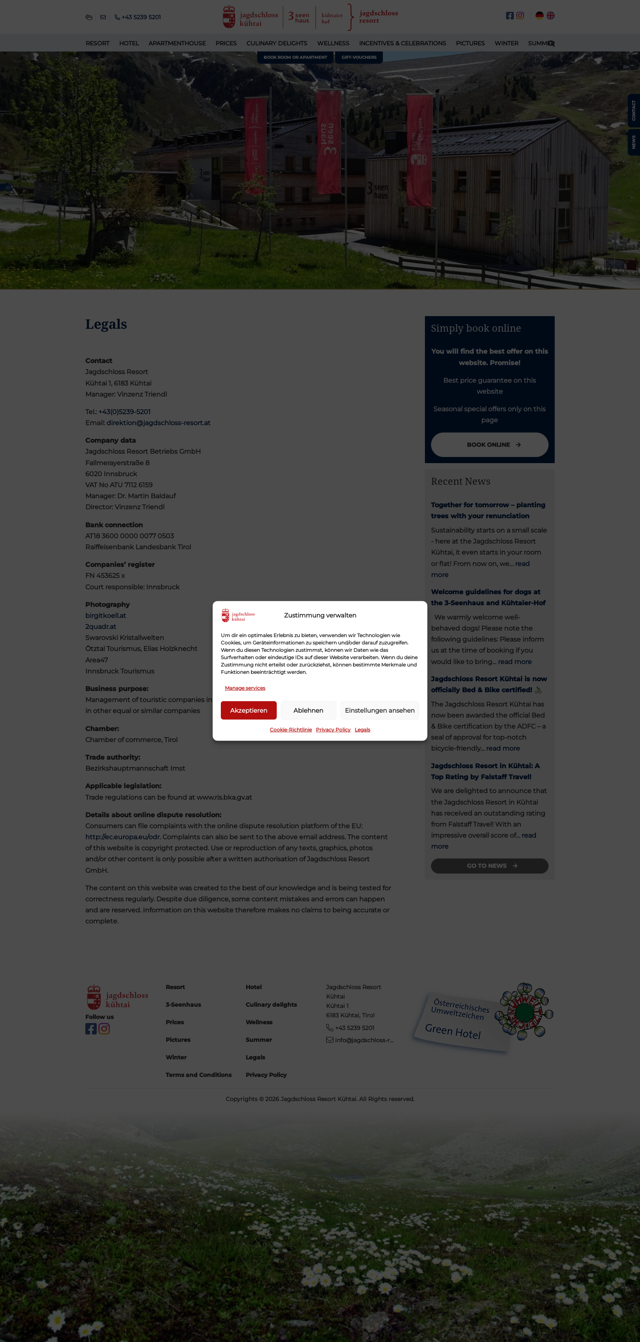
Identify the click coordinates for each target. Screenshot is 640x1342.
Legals (362, 730)
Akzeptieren (248, 710)
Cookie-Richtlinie (291, 730)
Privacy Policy (333, 730)
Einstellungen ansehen (380, 710)
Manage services (245, 688)
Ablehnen (308, 710)
